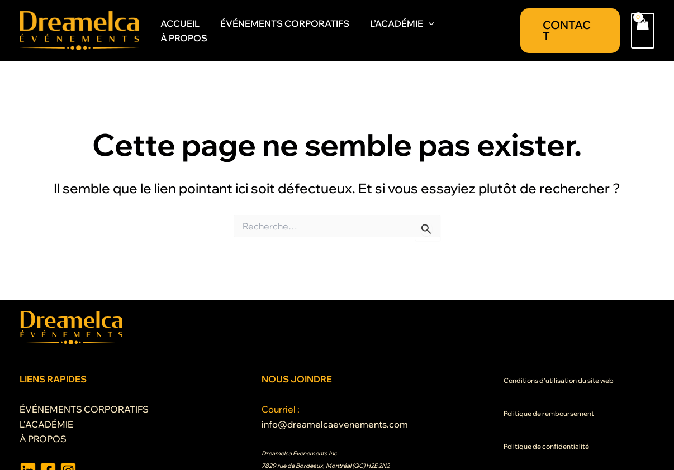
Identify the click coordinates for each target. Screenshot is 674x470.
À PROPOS (475, 30)
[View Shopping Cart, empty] (642, 30)
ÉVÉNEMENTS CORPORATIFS (288, 30)
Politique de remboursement (549, 413)
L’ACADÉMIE (403, 31)
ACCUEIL (186, 30)
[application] (429, 31)
